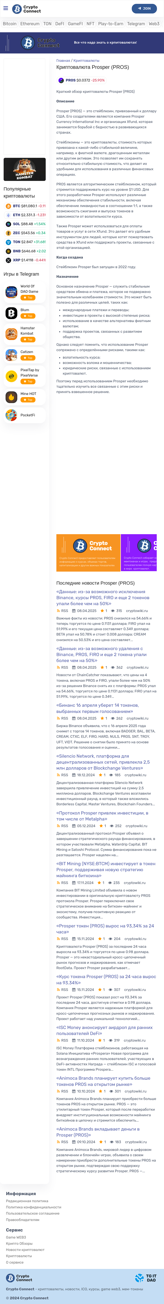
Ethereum (30, 23)
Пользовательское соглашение (33, 1213)
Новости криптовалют (25, 1250)
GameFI (75, 23)
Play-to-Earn (110, 23)
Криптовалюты (86, 60)
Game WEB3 (16, 1237)
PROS (71, 80)
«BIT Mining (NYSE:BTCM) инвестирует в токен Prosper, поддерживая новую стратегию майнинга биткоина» (105, 869)
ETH (16, 215)
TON (47, 23)
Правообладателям (22, 1220)
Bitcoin (9, 23)
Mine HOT (28, 394)
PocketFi (27, 415)
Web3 (154, 23)
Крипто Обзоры (19, 1243)
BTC (16, 206)
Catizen (26, 352)
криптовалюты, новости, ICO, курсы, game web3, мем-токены (90, 1289)
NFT (90, 23)
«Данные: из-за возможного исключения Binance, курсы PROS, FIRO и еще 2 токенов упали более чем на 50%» (102, 597)
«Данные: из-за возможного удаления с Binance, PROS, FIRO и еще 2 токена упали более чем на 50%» (101, 654)
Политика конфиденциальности (33, 1207)
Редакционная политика (27, 1201)
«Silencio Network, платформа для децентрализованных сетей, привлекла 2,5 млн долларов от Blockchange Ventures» (103, 762)
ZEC (16, 233)
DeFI (59, 23)
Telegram (136, 23)
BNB (17, 251)
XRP (16, 260)
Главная (63, 60)
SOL (16, 224)
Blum (24, 310)
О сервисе (14, 1262)
